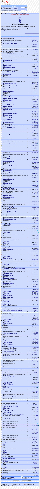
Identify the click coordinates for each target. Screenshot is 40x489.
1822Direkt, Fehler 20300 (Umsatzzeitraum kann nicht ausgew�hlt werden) (35, 311)
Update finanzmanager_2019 (35, 152)
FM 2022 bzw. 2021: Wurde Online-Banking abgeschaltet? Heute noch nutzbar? (35, 111)
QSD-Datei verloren (35, 159)
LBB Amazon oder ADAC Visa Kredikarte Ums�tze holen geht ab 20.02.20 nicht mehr (35, 290)
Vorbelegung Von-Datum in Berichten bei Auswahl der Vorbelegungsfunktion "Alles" (35, 97)
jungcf (27, 478)
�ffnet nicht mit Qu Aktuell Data (35, 228)
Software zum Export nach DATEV (35, 46)
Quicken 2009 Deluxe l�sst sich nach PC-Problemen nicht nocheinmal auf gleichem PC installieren (35, 366)
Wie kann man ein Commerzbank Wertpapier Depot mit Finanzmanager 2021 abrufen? (35, 132)
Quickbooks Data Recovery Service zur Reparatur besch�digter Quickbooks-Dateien (35, 462)
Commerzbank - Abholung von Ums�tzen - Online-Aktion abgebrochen (35, 217)
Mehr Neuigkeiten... (36, 35)
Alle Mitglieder (2, 477)
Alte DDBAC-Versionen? (34, 230)
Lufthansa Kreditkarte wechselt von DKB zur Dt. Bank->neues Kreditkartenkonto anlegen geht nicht (35, 72)
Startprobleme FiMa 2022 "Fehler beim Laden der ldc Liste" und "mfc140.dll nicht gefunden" (35, 120)
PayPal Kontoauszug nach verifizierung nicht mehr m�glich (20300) (35, 334)
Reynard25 (22, 13)
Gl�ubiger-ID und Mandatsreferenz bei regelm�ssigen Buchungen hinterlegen (35, 259)
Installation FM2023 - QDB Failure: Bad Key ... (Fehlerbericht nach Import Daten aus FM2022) (35, 101)
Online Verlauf (34, 265)
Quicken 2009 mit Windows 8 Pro (35, 358)
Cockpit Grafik (34, 51)
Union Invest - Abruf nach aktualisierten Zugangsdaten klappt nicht (35, 118)
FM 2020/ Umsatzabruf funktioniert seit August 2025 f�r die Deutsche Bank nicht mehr (35, 141)
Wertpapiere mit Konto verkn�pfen (35, 304)
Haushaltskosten (34, 286)
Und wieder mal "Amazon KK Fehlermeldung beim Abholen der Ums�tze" (35, 68)
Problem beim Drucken (35, 281)
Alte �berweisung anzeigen (35, 109)
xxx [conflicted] (34, 138)
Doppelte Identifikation (35, 143)
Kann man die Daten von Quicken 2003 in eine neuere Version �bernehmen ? (35, 431)
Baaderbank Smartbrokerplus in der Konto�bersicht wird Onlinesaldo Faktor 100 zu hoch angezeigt (35, 54)
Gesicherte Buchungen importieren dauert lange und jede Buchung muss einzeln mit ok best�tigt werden (35, 448)
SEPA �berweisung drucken (35, 308)
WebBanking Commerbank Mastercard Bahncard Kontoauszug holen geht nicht (35, 201)
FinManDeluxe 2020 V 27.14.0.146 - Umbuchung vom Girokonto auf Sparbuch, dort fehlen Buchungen (35, 361)
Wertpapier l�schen (35, 400)
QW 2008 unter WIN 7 (35, 372)
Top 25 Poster (12, 477)
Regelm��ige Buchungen (34, 433)
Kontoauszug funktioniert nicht (35, 446)
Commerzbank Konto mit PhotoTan (35, 125)
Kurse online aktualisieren (34, 354)
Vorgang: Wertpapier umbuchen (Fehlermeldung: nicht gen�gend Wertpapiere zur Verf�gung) (35, 339)
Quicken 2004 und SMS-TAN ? (35, 437)
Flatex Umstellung (35, 204)
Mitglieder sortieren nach (7, 477)
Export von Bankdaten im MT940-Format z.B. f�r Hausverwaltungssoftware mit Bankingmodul (35, 364)
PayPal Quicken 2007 (35, 387)
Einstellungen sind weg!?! (34, 198)
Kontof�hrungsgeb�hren (34, 470)
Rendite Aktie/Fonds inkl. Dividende (35, 207)
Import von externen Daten (34, 183)
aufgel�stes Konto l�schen (35, 145)
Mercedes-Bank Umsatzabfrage (35, 396)
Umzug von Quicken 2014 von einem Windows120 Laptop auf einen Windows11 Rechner (35, 252)
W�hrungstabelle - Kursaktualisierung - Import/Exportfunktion (35, 237)
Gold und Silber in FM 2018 (34, 177)
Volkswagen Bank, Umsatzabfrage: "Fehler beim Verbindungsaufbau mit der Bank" (35, 128)
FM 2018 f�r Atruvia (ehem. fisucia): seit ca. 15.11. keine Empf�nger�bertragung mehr (35, 173)
